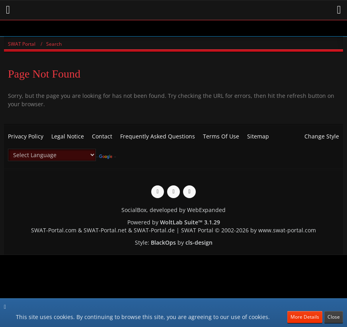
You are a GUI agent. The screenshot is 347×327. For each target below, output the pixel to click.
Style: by (173, 242)
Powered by (173, 222)
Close (334, 316)
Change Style (321, 136)
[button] (8, 10)
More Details (304, 316)
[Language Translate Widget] (52, 155)
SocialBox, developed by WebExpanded (173, 210)
